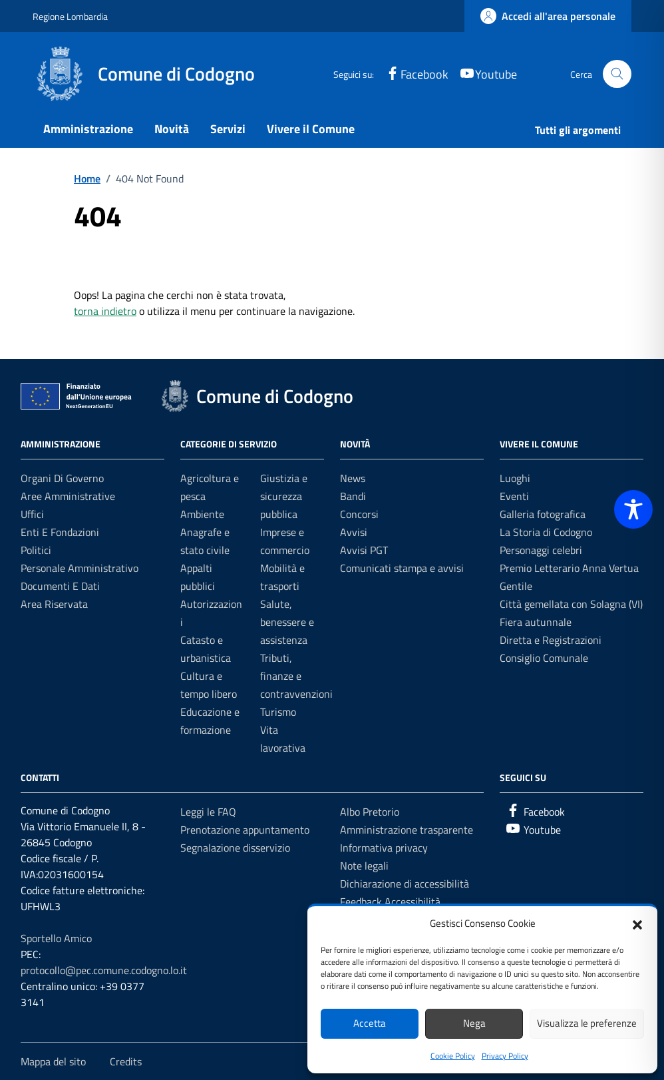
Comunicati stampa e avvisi (402, 568)
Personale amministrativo (79, 568)
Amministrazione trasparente (406, 830)
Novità (171, 129)
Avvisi (353, 532)
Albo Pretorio (369, 812)
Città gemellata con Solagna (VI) (571, 604)
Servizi (228, 129)
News (352, 478)
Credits (126, 1061)
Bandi (353, 496)
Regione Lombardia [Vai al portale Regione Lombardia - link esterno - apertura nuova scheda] (70, 16)
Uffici (32, 514)
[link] (547, 16)
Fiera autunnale (536, 622)
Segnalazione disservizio (235, 848)
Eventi (514, 496)
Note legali (364, 866)
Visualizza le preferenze (587, 1023)
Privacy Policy (505, 1055)
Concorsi (359, 514)
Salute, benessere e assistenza (287, 622)
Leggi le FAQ (208, 812)
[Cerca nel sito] (617, 74)
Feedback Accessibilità (390, 902)
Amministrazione (88, 129)
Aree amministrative (68, 496)
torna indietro (105, 311)
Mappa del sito (53, 1061)
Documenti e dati (60, 586)
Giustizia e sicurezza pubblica (283, 496)
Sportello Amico (56, 938)
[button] (637, 923)
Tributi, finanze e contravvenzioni (296, 676)
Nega (474, 1023)
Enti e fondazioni (60, 532)
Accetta (369, 1023)
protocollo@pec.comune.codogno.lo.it (104, 970)
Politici (36, 550)
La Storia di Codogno (546, 532)
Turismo (278, 712)
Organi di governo (62, 478)
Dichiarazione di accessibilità (404, 884)
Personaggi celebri (541, 550)
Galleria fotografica (542, 514)
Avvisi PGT (364, 550)
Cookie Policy (452, 1055)
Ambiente (202, 514)
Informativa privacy (384, 848)
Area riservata (54, 604)
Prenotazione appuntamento (244, 830)
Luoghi (515, 478)
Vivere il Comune (311, 129)
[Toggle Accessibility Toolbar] (633, 509)
